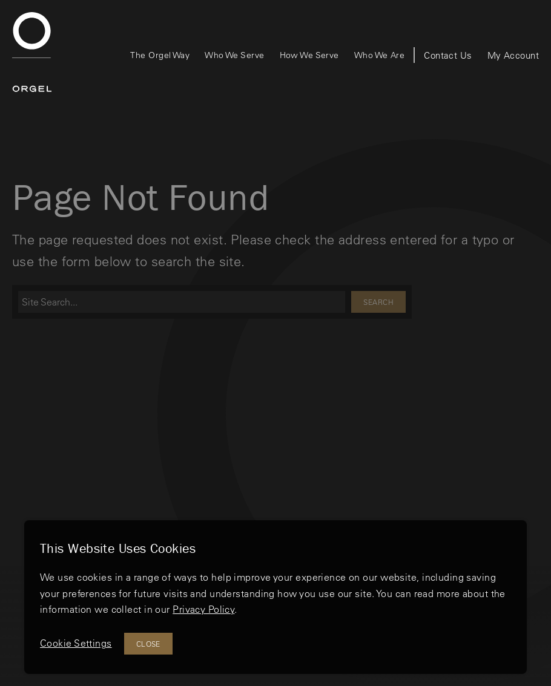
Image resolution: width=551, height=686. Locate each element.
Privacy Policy (203, 609)
